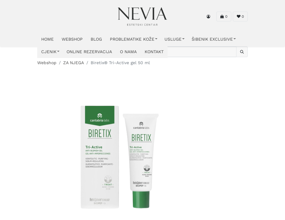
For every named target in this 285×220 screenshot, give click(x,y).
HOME (47, 39)
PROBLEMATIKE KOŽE (132, 39)
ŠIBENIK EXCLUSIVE (212, 39)
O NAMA (128, 51)
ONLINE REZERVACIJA (89, 51)
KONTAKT (154, 51)
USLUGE (173, 39)
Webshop (46, 62)
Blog (96, 39)
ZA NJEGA (73, 62)
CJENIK (48, 51)
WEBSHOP (72, 39)
